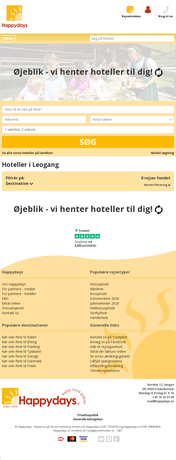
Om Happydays (14, 284)
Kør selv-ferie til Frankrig (21, 346)
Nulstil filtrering (157, 185)
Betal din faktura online (108, 351)
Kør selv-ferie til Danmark (22, 361)
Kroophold (98, 293)
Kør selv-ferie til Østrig (19, 342)
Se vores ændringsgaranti (110, 356)
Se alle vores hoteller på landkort (27, 153)
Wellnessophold (102, 308)
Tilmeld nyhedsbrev (105, 370)
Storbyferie (98, 313)
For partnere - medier (18, 289)
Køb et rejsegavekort (106, 346)
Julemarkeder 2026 (104, 303)
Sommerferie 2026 (104, 298)
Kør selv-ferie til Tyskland (21, 351)
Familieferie (99, 317)
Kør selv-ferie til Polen (19, 365)
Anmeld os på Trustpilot (108, 337)
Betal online (11, 303)
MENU (9, 38)
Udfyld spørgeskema (106, 361)
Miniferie (96, 289)
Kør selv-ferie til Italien (19, 337)
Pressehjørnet (13, 308)
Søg (88, 141)
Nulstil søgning (162, 153)
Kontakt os (10, 313)
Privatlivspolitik (88, 415)
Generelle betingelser (88, 419)
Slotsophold (99, 284)
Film (5, 298)
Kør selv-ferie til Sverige (20, 356)
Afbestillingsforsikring (106, 365)
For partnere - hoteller (19, 293)
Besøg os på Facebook (108, 342)
